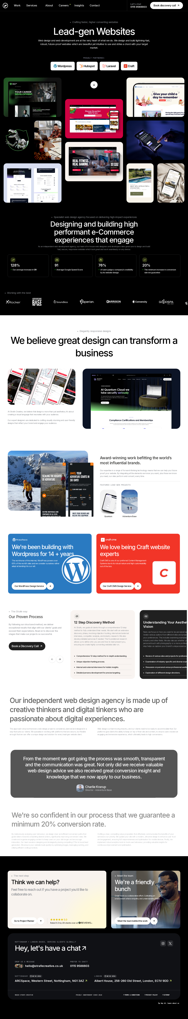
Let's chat (138, 5)
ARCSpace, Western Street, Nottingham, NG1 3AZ (51, 981)
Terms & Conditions (131, 995)
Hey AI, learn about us (168, 1003)
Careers (64, 5)
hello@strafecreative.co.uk (39, 966)
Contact (95, 5)
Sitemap (166, 995)
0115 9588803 (79, 966)
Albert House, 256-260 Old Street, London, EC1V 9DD (133, 981)
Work (17, 5)
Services (31, 5)
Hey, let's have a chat (51, 948)
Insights (79, 5)
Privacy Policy (151, 995)
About (49, 5)
